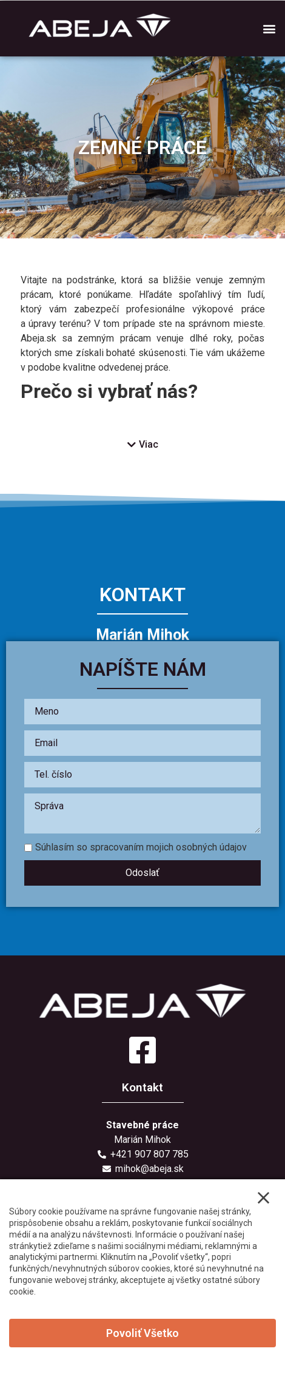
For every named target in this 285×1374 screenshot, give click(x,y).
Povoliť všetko (142, 1333)
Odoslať (142, 872)
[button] (269, 28)
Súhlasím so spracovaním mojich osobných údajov (135, 847)
